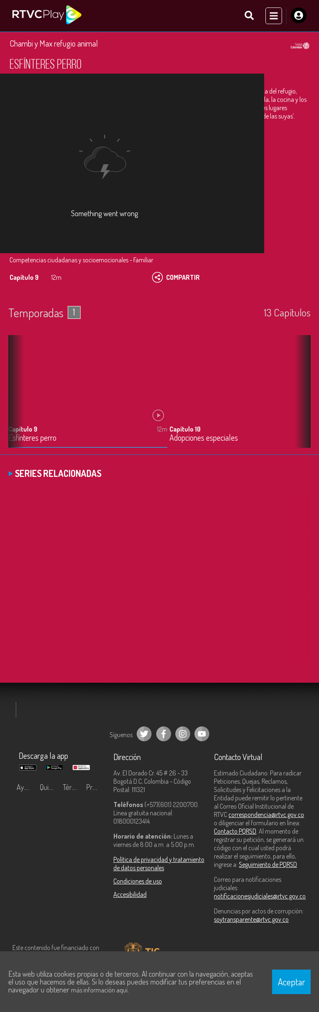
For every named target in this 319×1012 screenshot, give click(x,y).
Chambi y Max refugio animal (54, 44)
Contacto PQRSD (235, 831)
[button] (300, 398)
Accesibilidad (130, 895)
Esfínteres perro (32, 438)
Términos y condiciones (72, 787)
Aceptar (291, 981)
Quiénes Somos (49, 787)
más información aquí (99, 990)
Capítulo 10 (185, 429)
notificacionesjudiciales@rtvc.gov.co (260, 896)
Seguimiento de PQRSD (268, 865)
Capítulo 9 (22, 429)
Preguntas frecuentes (95, 787)
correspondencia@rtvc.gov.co (266, 815)
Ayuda (26, 787)
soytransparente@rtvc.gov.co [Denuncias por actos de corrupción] (251, 920)
